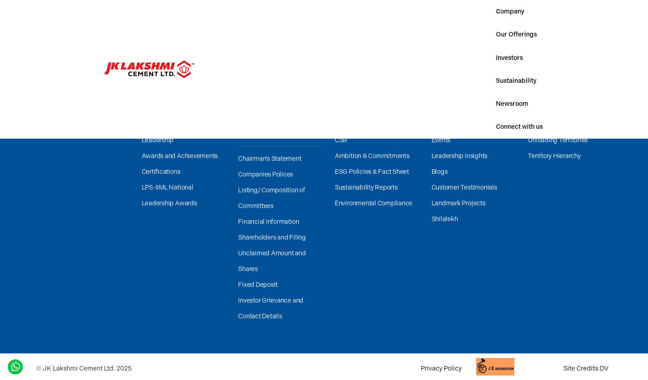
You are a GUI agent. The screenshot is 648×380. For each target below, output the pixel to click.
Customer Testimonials (464, 187)
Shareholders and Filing (272, 237)
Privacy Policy (441, 368)
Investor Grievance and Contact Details (270, 308)
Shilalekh (445, 219)
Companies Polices (265, 174)
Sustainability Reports (366, 187)
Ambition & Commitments (372, 156)
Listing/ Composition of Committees (271, 198)
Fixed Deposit (258, 285)
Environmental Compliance (373, 203)
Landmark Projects (459, 203)
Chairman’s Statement (269, 159)
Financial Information (268, 222)
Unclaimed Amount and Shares (272, 261)
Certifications (161, 172)
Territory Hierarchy (554, 156)
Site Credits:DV (585, 368)
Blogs (440, 172)
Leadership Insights (459, 156)
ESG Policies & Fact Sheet (372, 172)
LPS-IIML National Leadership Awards (169, 195)
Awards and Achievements (180, 156)
